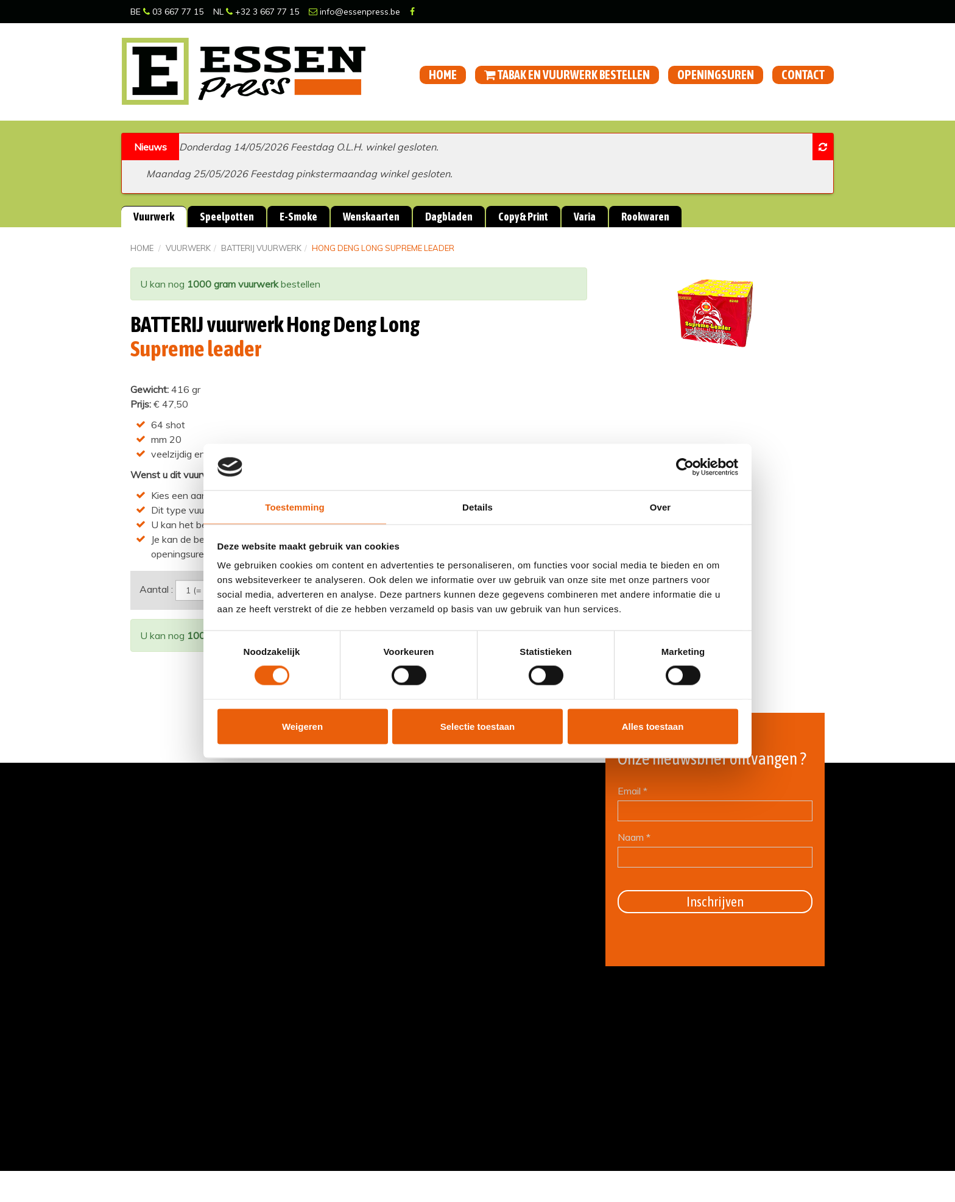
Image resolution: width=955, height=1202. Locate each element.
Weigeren (302, 726)
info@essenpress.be (354, 11)
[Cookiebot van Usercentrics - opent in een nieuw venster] (685, 467)
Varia (585, 216)
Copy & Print (523, 216)
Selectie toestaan (477, 726)
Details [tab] (477, 507)
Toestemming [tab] (295, 507)
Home (443, 75)
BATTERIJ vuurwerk (261, 248)
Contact (803, 75)
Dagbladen (449, 216)
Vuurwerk (153, 216)
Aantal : (156, 588)
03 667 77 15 (173, 11)
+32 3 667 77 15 (262, 11)
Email (632, 790)
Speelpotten (227, 216)
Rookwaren (645, 216)
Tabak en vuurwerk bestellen (567, 75)
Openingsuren (715, 75)
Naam (634, 836)
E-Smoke (298, 216)
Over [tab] (660, 507)
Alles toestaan (653, 726)
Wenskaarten (371, 216)
